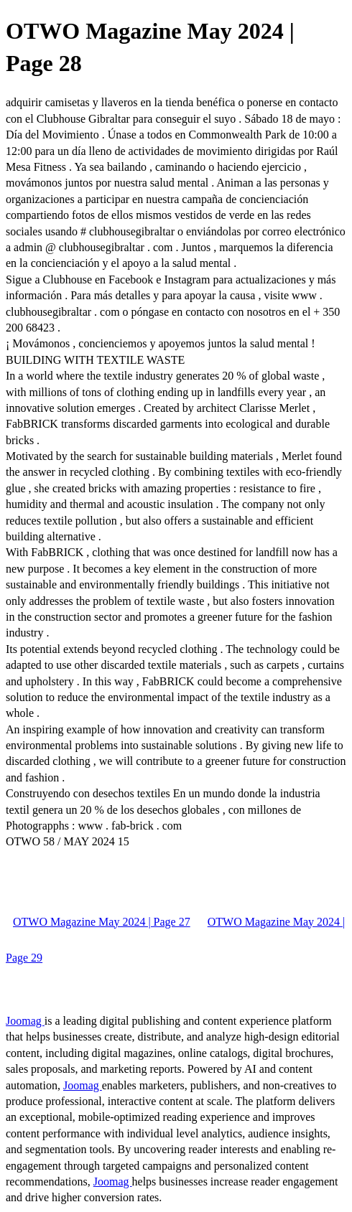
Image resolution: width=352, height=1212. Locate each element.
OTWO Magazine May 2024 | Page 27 (101, 922)
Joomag (25, 1021)
